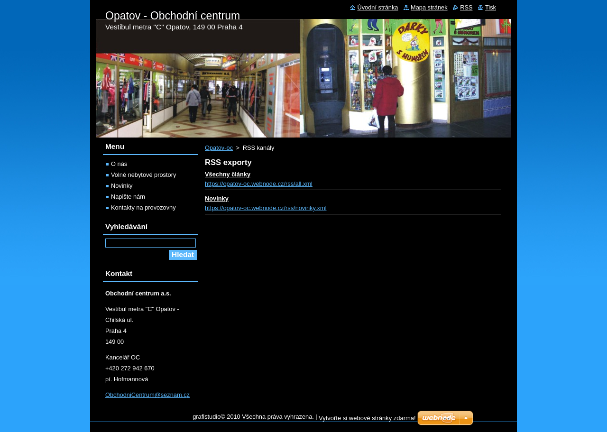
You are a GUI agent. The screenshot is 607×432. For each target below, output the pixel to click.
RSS (466, 7)
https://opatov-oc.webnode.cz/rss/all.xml (259, 183)
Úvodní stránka (377, 7)
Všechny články (227, 174)
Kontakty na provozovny (143, 207)
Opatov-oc (219, 147)
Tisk (490, 7)
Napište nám (128, 196)
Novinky (217, 198)
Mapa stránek (429, 7)
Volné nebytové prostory (143, 174)
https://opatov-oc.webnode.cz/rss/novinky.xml (266, 207)
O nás (119, 163)
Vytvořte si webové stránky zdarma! (367, 418)
